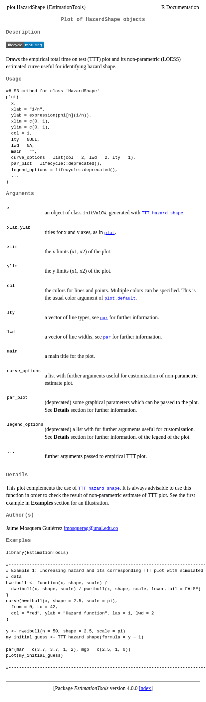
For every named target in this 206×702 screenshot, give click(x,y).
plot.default (120, 298)
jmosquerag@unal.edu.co (91, 528)
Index (145, 688)
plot (109, 232)
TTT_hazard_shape (162, 213)
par (104, 318)
